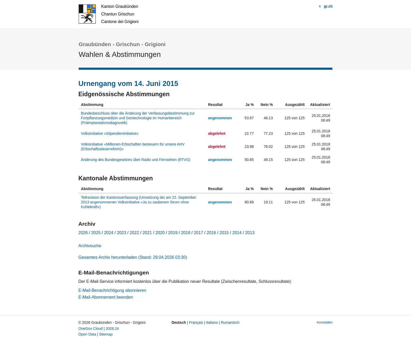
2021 (147, 232)
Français (196, 322)
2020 (160, 232)
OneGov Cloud (90, 328)
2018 (186, 232)
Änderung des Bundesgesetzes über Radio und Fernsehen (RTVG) (135, 160)
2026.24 (112, 328)
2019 (173, 232)
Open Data (87, 334)
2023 (121, 232)
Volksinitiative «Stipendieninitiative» (110, 133)
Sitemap (105, 334)
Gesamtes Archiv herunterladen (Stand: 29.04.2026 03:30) (132, 257)
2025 (96, 232)
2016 (211, 232)
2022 (134, 232)
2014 (237, 232)
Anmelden (325, 322)
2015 (224, 232)
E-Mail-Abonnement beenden (105, 297)
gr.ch (328, 6)
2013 (250, 232)
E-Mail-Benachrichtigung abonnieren (112, 290)
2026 (83, 232)
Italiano (212, 322)
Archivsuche (89, 246)
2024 (108, 232)
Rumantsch (230, 322)
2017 (198, 232)
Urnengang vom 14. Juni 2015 (128, 84)
